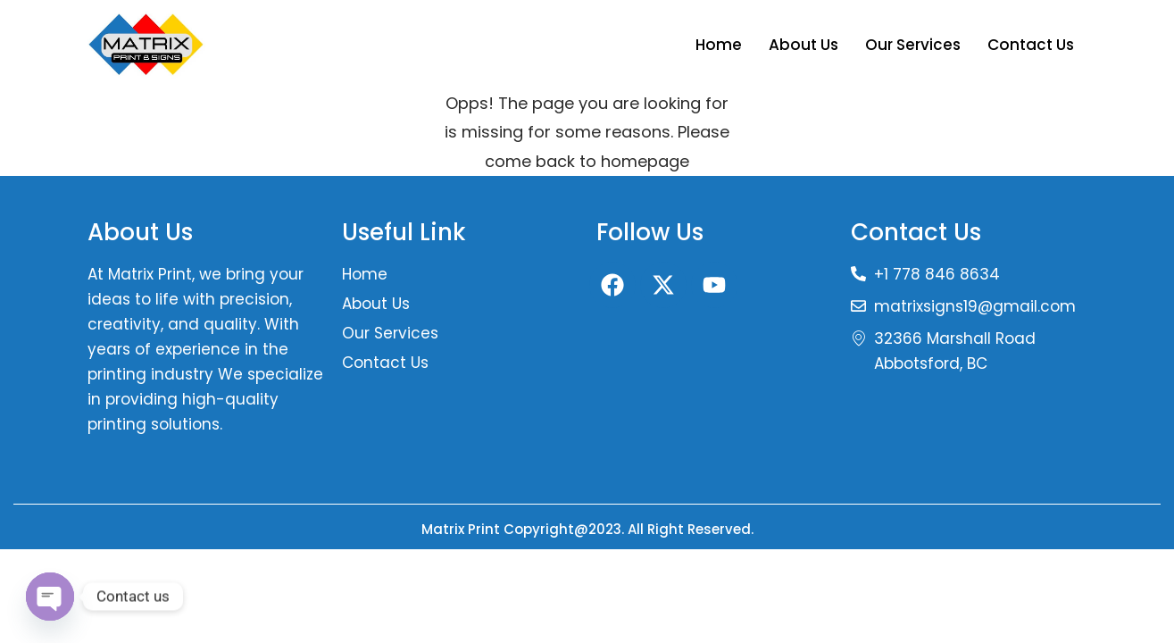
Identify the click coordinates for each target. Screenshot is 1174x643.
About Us (803, 44)
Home (718, 44)
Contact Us (1030, 44)
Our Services (913, 44)
